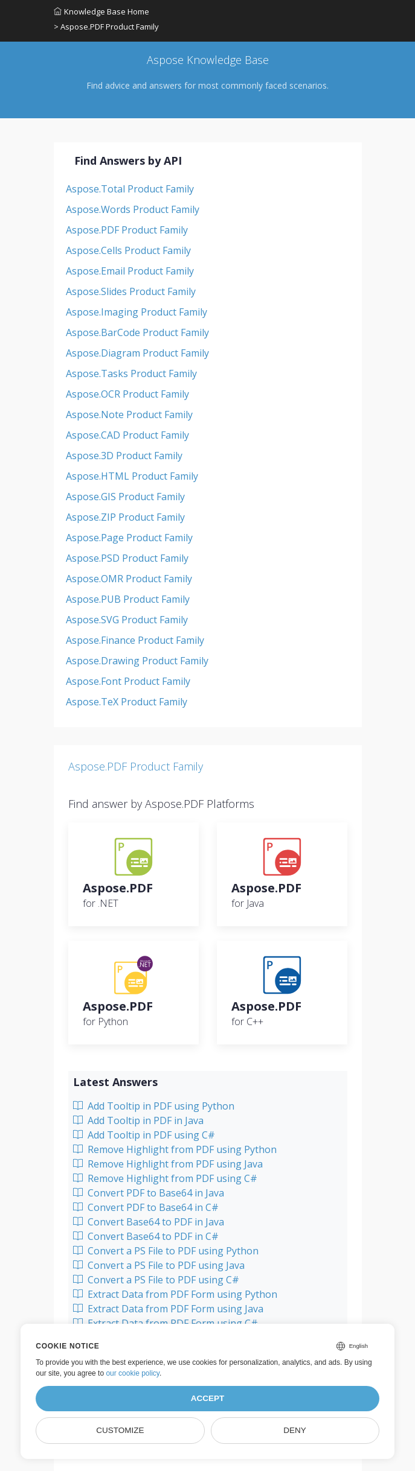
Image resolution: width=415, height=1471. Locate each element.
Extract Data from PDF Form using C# (165, 1323)
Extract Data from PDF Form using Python (175, 1294)
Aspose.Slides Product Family (131, 291)
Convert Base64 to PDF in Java (148, 1221)
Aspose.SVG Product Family (127, 619)
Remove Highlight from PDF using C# (165, 1178)
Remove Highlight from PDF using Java (168, 1164)
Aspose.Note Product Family (129, 414)
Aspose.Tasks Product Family (131, 373)
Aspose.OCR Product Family (127, 394)
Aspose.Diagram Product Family (137, 353)
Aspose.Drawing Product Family (137, 660)
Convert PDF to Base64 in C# (146, 1207)
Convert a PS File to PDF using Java (159, 1265)
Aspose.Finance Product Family (135, 640)
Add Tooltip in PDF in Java (138, 1120)
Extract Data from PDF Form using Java (168, 1308)
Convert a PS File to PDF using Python (166, 1250)
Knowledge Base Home (101, 11)
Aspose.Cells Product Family (128, 250)
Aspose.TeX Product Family (126, 701)
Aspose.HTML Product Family (132, 476)
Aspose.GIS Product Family (125, 496)
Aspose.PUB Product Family (128, 599)
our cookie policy (132, 1373)
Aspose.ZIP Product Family (125, 517)
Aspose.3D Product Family (124, 455)
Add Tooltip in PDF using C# (144, 1135)
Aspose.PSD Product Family (127, 558)
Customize (120, 1430)
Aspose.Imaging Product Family (136, 312)
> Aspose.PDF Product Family (106, 26)
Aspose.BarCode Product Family (137, 332)
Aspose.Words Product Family (132, 209)
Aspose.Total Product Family (130, 188)
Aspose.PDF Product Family (127, 230)
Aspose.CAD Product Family (127, 435)
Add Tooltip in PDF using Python (153, 1106)
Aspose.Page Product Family (129, 537)
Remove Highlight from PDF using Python (175, 1149)
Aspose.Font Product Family (128, 681)
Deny (294, 1430)
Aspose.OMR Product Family (129, 578)
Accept (208, 1398)
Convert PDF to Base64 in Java (148, 1192)
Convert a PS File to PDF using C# (156, 1279)
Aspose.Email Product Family (130, 271)
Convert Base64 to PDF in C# (146, 1236)
